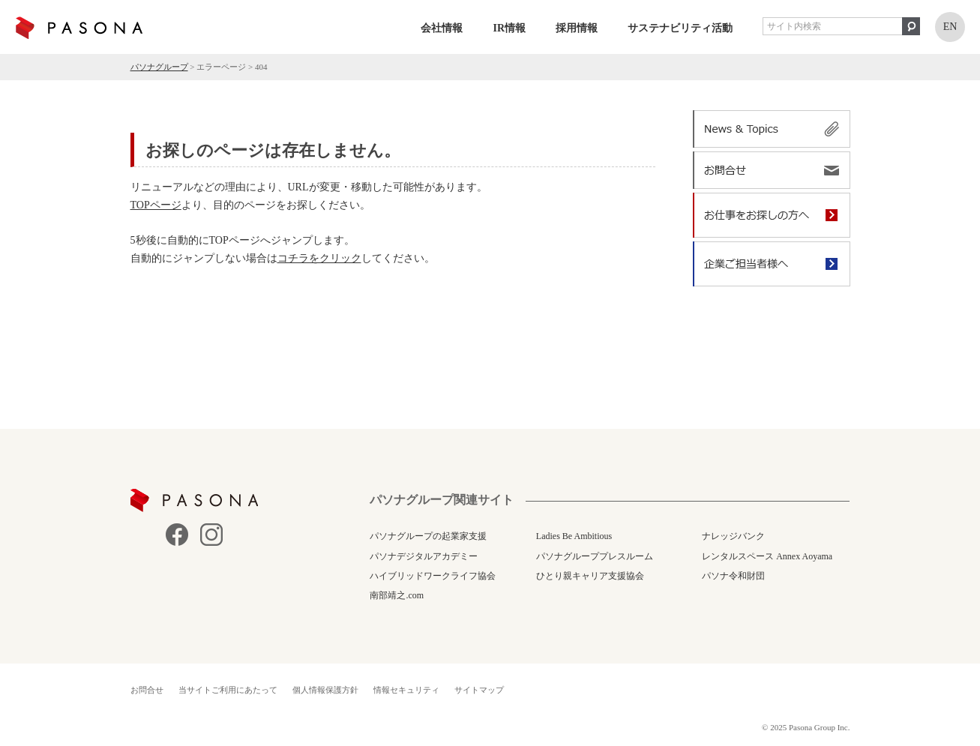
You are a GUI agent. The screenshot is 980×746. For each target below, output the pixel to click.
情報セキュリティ (406, 689)
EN (950, 26)
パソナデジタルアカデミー (424, 556)
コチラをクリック (319, 258)
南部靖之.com (397, 595)
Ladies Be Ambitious (574, 536)
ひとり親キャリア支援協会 (590, 576)
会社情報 (442, 28)
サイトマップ (479, 689)
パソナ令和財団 (733, 576)
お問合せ (146, 689)
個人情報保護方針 (325, 689)
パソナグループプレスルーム (594, 556)
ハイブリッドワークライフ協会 (433, 576)
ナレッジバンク (733, 536)
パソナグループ (159, 66)
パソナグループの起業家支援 (428, 536)
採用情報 (577, 28)
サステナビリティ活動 (680, 28)
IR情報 (509, 28)
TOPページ (155, 205)
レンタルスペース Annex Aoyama (767, 556)
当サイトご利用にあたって (227, 689)
